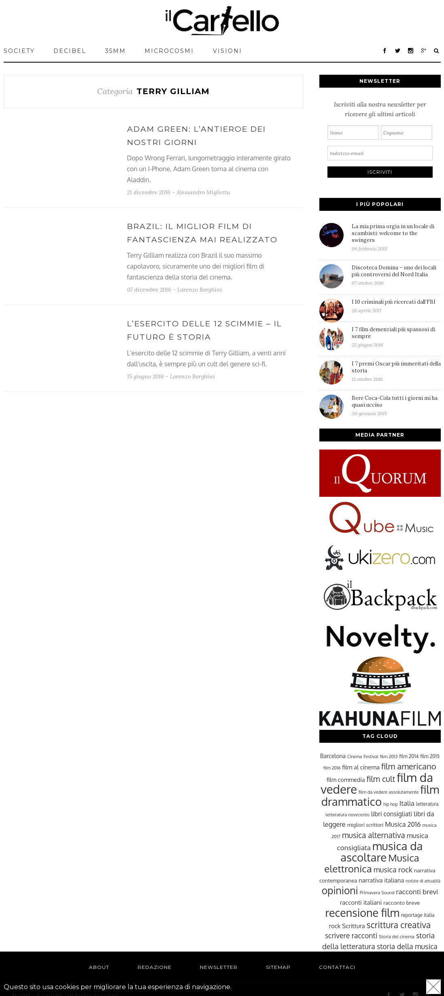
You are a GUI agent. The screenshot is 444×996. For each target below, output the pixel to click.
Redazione (155, 967)
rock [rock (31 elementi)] (335, 925)
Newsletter (219, 967)
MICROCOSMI (169, 51)
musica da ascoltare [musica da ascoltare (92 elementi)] (381, 851)
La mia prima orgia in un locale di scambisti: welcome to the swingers (396, 237)
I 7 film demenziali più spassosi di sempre (396, 337)
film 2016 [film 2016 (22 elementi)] (331, 768)
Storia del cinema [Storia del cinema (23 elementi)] (396, 936)
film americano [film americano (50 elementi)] (408, 766)
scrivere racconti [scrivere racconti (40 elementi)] (351, 935)
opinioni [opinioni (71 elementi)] (340, 890)
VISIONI (227, 51)
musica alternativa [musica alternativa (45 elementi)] (373, 835)
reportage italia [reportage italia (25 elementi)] (418, 915)
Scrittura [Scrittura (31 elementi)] (353, 925)
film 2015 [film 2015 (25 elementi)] (430, 756)
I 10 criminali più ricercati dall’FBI (396, 305)
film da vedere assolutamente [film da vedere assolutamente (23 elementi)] (389, 792)
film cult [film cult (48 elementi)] (381, 779)
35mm (115, 51)
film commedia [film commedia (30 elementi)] (346, 779)
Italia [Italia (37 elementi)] (406, 803)
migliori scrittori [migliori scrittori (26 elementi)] (365, 825)
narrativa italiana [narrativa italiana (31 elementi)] (381, 880)
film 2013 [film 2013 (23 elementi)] (389, 756)
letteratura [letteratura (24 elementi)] (427, 804)
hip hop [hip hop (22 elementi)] (390, 804)
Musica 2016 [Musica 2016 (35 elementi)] (403, 824)
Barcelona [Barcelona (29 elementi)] (333, 755)
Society (19, 51)
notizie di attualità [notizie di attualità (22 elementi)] (423, 881)
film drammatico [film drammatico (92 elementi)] (380, 795)
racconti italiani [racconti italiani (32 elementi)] (361, 902)
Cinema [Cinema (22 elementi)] (354, 756)
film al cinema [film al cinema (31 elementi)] (361, 767)
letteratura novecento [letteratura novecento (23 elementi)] (347, 814)
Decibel (69, 51)
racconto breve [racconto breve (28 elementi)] (401, 902)
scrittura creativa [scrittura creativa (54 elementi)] (399, 924)
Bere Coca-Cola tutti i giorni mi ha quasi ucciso (396, 405)
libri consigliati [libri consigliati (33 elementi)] (391, 814)
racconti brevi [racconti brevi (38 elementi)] (417, 891)
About (99, 967)
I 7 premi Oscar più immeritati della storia (396, 371)
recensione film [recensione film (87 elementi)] (362, 912)
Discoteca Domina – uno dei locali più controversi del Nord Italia (396, 275)
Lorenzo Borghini (199, 289)
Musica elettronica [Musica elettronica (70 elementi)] (371, 863)
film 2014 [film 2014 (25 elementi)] (409, 756)
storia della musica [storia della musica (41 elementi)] (407, 946)
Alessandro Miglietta (203, 192)
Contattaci (337, 967)
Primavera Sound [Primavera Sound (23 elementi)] (377, 892)
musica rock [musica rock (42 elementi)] (393, 869)
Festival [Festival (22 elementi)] (370, 756)
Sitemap (278, 967)
